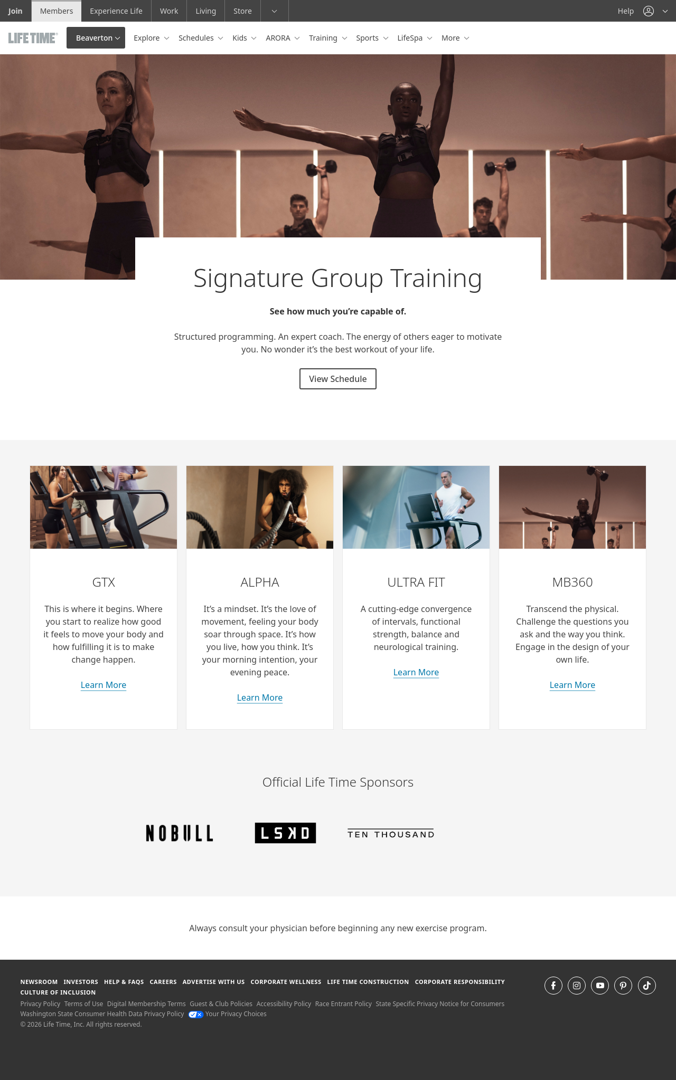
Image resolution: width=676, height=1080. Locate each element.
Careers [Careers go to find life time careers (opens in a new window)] (162, 982)
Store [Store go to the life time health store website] (242, 11)
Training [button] (324, 38)
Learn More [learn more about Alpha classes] (260, 697)
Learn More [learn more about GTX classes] (104, 685)
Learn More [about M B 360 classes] (573, 685)
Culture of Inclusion (58, 992)
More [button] (452, 38)
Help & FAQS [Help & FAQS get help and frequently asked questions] (124, 982)
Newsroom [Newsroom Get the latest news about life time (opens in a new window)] (39, 982)
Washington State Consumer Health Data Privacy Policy (102, 1013)
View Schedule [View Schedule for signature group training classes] (338, 379)
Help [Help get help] (626, 11)
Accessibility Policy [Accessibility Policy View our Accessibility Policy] (284, 1003)
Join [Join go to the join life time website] (15, 11)
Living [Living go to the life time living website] (205, 11)
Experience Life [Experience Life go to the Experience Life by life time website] (116, 11)
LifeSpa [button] (411, 38)
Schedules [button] (197, 38)
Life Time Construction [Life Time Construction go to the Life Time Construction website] (368, 982)
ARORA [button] (279, 38)
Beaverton (94, 38)
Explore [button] (148, 38)
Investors (80, 982)
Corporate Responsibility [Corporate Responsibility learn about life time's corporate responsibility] (460, 982)
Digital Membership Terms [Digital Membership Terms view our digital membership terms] (146, 1003)
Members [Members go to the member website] (56, 11)
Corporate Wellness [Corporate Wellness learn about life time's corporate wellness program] (286, 982)
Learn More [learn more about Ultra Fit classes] (416, 672)
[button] (655, 11)
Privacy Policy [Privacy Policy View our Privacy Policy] (40, 1003)
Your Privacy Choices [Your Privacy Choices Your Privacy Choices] (227, 1013)
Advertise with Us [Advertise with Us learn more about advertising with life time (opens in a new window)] (214, 982)
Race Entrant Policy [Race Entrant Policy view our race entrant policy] (343, 1003)
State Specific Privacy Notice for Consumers (440, 1003)
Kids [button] (240, 38)
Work (169, 11)
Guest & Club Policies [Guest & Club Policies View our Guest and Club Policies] (221, 1003)
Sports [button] (368, 38)
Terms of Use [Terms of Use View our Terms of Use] (83, 1003)
